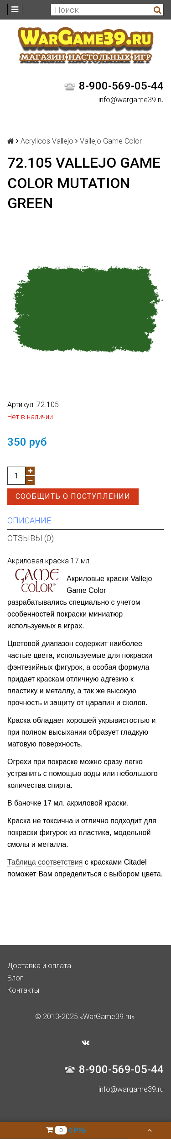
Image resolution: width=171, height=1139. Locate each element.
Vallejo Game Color (111, 141)
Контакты (23, 990)
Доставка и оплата (39, 965)
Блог (15, 978)
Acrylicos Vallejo (47, 141)
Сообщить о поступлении (73, 496)
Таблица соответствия (45, 862)
